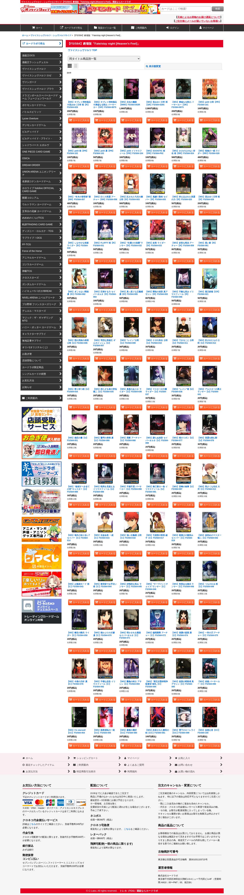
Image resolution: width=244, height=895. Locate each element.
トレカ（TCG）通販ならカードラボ (139, 890)
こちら (32, 824)
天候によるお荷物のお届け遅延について (198, 17)
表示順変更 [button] (153, 66)
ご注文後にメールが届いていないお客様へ (197, 21)
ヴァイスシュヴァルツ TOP (82, 50)
